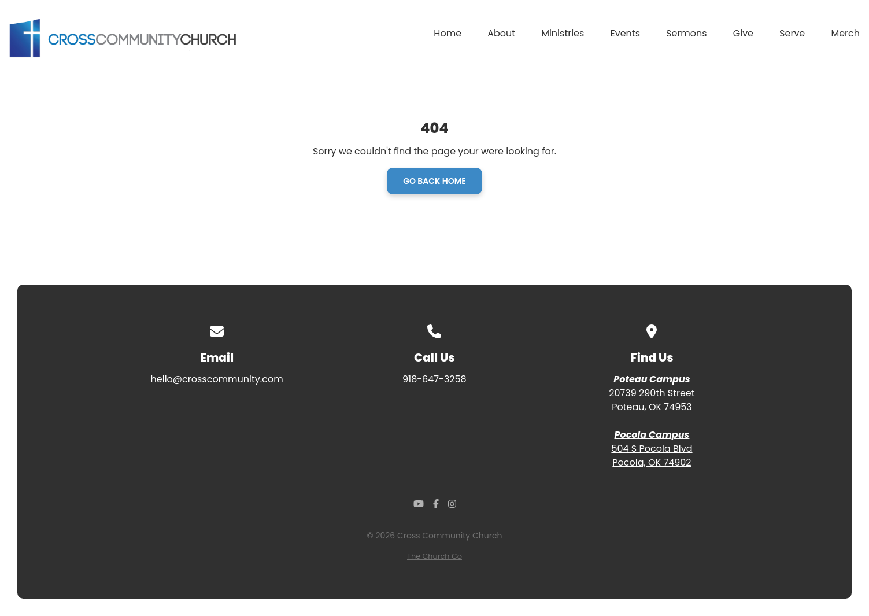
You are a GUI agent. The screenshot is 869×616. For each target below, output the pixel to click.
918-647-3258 (434, 379)
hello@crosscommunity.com (217, 379)
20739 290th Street (651, 393)
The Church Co (434, 556)
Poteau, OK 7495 (649, 407)
